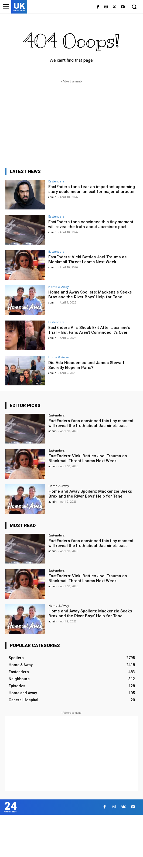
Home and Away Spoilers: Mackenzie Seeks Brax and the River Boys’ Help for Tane (90, 294)
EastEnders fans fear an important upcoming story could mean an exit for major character (91, 189)
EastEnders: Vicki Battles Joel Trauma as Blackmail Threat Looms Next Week (87, 259)
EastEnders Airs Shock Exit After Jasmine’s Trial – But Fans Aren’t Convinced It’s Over (89, 330)
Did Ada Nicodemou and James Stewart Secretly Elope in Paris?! (86, 365)
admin (52, 197)
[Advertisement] (71, 122)
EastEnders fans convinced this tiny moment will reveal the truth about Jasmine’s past (90, 224)
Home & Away (58, 286)
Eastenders (56, 181)
